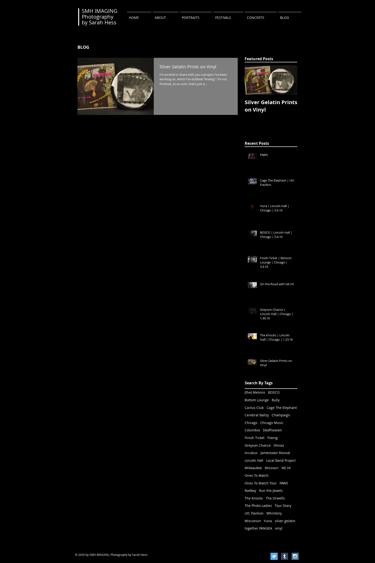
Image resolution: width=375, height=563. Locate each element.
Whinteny (274, 513)
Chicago (251, 422)
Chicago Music (271, 422)
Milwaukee (253, 468)
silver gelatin (285, 521)
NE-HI (286, 468)
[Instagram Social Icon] (295, 556)
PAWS (284, 483)
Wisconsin (253, 521)
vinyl (278, 528)
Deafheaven (272, 430)
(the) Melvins (255, 392)
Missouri (272, 468)
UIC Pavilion (254, 513)
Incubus (251, 452)
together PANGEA (258, 528)
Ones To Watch (257, 475)
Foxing (272, 437)
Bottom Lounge (257, 400)
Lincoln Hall (254, 460)
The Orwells (275, 498)
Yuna (268, 521)
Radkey (250, 490)
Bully (276, 400)
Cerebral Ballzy (257, 415)
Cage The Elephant (282, 407)
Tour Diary (283, 505)
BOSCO (274, 392)
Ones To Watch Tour (261, 483)
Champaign (281, 415)
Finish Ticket (255, 437)
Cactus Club (254, 407)
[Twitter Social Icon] (274, 556)
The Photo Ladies (258, 505)
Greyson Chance (258, 445)
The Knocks (254, 498)
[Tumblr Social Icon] (284, 556)
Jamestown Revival (275, 452)
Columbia (252, 430)
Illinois (279, 445)
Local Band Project (281, 460)
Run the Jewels (271, 490)
